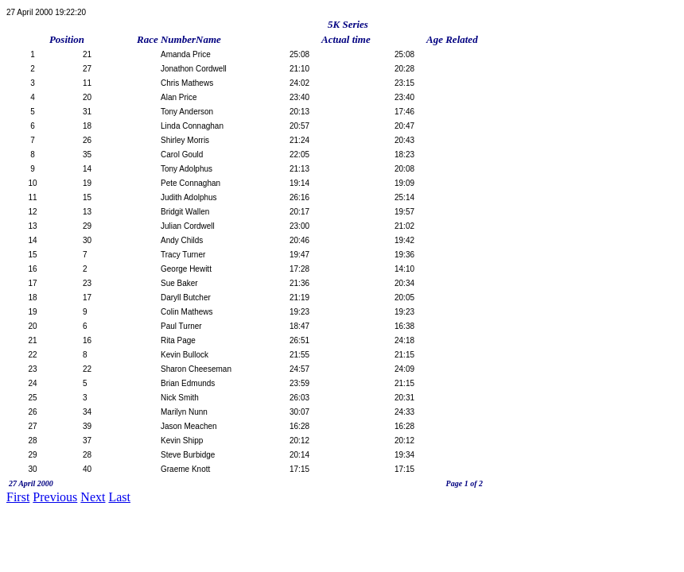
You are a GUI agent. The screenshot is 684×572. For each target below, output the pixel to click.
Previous (55, 497)
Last (119, 497)
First (17, 497)
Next (92, 497)
